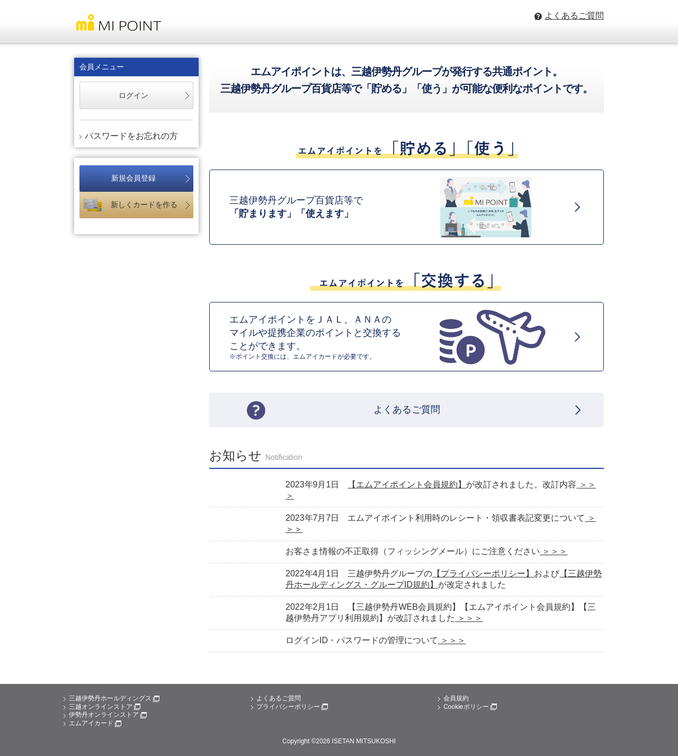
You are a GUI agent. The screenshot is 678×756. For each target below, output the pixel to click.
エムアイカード (95, 723)
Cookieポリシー (470, 706)
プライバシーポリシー (292, 706)
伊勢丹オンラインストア (108, 714)
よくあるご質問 (278, 698)
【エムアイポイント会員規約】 (406, 484)
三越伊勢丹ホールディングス (114, 698)
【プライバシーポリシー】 (483, 573)
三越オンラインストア (104, 706)
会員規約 (456, 698)
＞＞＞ (553, 551)
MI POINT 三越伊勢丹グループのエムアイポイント (118, 24)
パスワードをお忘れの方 (131, 135)
